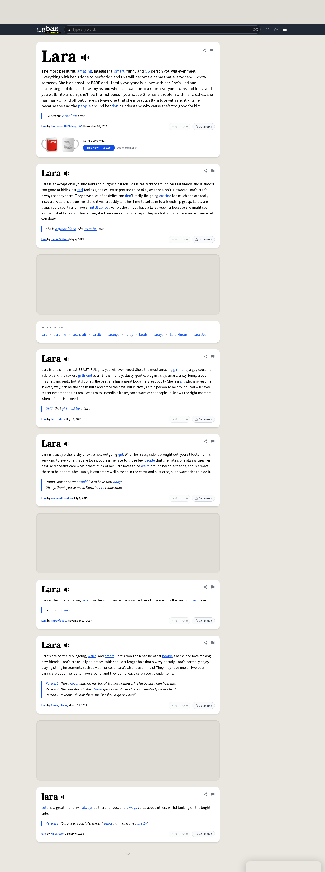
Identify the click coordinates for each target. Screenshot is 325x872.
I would (82, 482)
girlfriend (180, 369)
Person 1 (52, 683)
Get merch (203, 127)
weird (145, 466)
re (102, 487)
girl (182, 381)
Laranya (113, 334)
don (115, 106)
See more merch (126, 148)
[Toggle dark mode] (275, 29)
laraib (96, 334)
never (74, 683)
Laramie (59, 334)
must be (90, 229)
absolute (69, 116)
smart (119, 71)
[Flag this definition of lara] (212, 794)
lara (44, 334)
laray (129, 334)
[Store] (266, 29)
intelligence (99, 207)
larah (143, 334)
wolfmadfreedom (62, 498)
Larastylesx (58, 419)
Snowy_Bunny (59, 705)
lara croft (79, 334)
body (117, 482)
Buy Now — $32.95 (99, 148)
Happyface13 (59, 621)
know (108, 823)
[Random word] (255, 29)
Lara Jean (200, 334)
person (87, 600)
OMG (49, 408)
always (97, 689)
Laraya (158, 334)
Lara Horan (178, 334)
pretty (142, 823)
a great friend (65, 229)
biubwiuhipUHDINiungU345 (67, 126)
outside (165, 195)
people (84, 106)
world (107, 600)
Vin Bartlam (57, 834)
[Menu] (285, 29)
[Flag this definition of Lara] (211, 50)
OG (147, 71)
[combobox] (162, 29)
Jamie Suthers (60, 239)
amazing (84, 71)
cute (44, 807)
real (80, 190)
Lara (44, 126)
